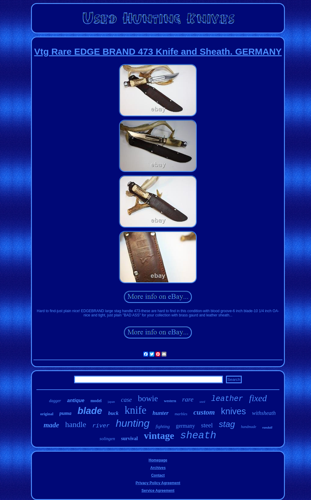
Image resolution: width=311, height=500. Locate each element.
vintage (159, 435)
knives (233, 411)
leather (227, 399)
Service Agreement (158, 490)
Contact (158, 475)
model (96, 400)
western (170, 401)
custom (204, 412)
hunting (133, 423)
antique (75, 400)
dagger (55, 400)
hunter (160, 413)
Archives (158, 468)
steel (207, 425)
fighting (163, 426)
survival (129, 438)
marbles (181, 414)
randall (267, 427)
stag (227, 424)
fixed (258, 398)
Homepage (158, 460)
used (202, 401)
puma (66, 413)
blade (89, 410)
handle (75, 424)
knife (135, 410)
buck (113, 413)
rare (187, 399)
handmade (248, 427)
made (51, 425)
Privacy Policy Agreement (158, 483)
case (126, 399)
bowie (148, 398)
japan (111, 401)
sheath (198, 435)
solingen (107, 438)
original (46, 414)
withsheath (264, 413)
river (101, 425)
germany (185, 426)
